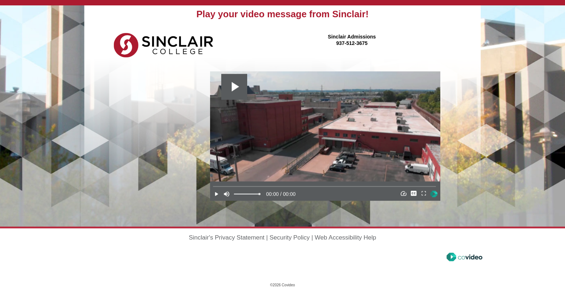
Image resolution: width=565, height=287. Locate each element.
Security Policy (290, 237)
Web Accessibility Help (345, 237)
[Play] (216, 193)
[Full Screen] (423, 193)
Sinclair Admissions (352, 37)
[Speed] (403, 193)
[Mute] (226, 193)
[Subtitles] (413, 193)
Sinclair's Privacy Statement (226, 237)
